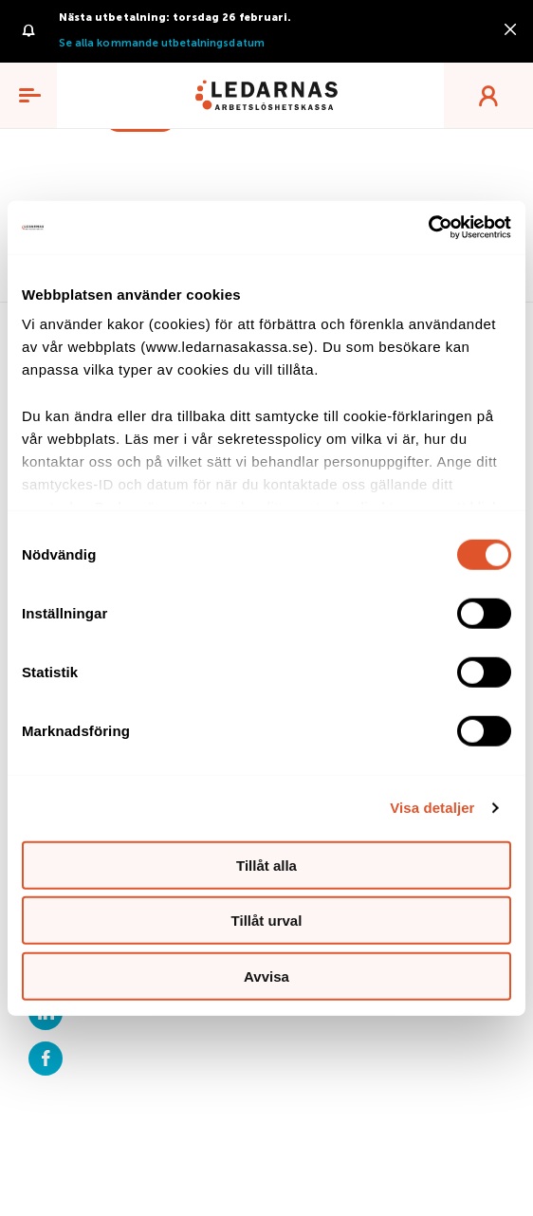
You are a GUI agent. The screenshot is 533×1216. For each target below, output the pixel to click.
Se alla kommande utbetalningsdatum (162, 43)
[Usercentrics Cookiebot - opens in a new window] (428, 227)
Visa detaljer (432, 808)
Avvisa (266, 975)
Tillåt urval (267, 920)
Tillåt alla (266, 865)
